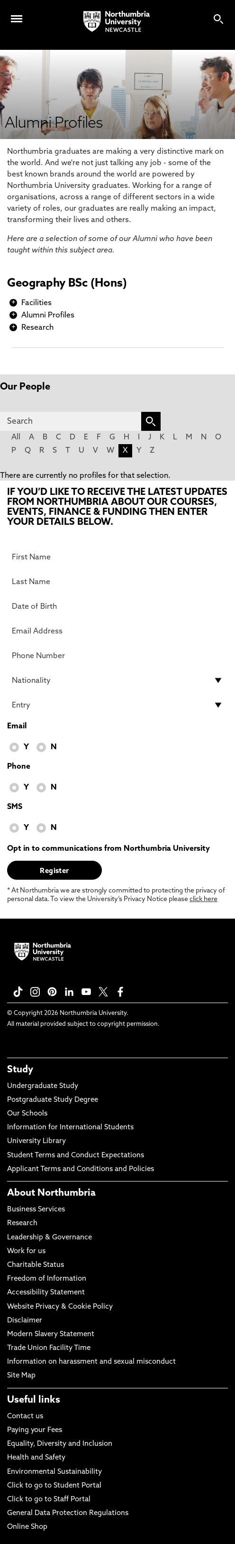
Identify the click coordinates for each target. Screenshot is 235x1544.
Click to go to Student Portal (54, 1485)
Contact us (25, 1416)
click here (203, 899)
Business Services (36, 1209)
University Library (36, 1141)
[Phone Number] (117, 655)
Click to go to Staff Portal (48, 1499)
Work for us (26, 1251)
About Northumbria (51, 1193)
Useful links (33, 1400)
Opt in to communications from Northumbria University (108, 849)
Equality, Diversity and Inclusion (59, 1444)
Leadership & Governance (49, 1237)
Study (20, 1070)
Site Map (21, 1375)
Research (37, 328)
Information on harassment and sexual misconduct (91, 1362)
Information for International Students (70, 1127)
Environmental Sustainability (54, 1472)
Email (17, 726)
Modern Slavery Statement (50, 1334)
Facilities (36, 303)
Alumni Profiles (47, 315)
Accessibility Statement (46, 1292)
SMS (14, 807)
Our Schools (27, 1113)
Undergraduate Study (42, 1086)
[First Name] (117, 557)
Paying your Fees (34, 1430)
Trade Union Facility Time (48, 1348)
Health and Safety (36, 1457)
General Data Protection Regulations (67, 1513)
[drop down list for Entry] (117, 705)
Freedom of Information (46, 1279)
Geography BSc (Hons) (67, 283)
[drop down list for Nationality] (117, 680)
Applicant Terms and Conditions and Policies (80, 1169)
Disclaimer (24, 1320)
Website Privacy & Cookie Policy (60, 1307)
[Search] (70, 421)
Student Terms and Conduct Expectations (75, 1155)
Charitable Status (35, 1265)
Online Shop (27, 1527)
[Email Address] (117, 631)
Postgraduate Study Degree (52, 1100)
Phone (18, 767)
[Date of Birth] (117, 606)
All (15, 437)
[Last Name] (117, 581)
